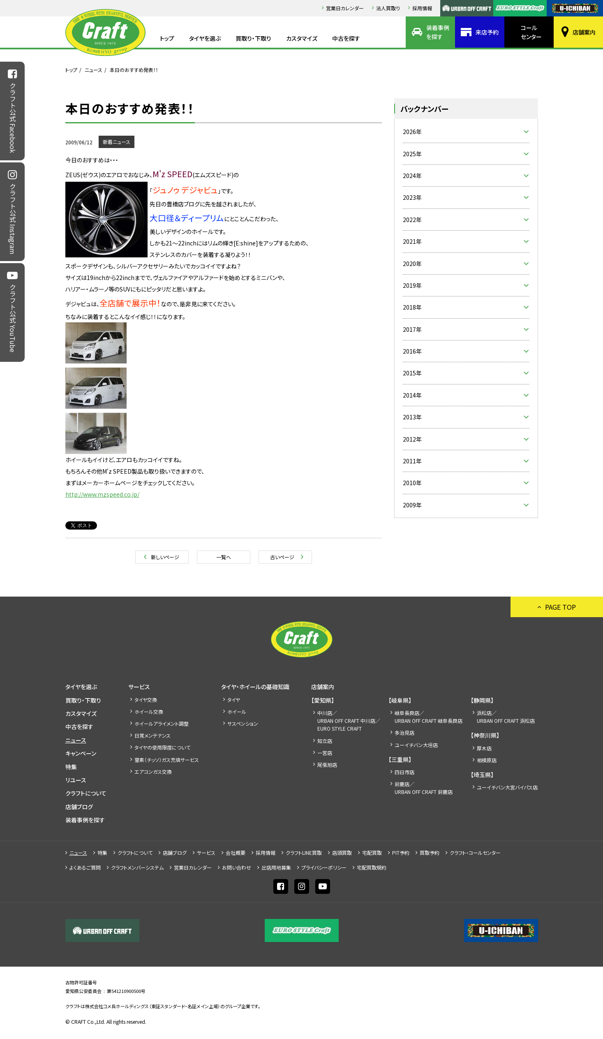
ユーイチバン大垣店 (416, 744)
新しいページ (165, 556)
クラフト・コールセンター (475, 852)
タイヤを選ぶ (205, 38)
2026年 (412, 131)
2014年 (412, 395)
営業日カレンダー (345, 8)
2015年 (412, 373)
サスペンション (242, 723)
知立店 (324, 740)
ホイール (236, 711)
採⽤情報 (422, 8)
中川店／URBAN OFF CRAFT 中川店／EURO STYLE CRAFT (348, 720)
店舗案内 (584, 32)
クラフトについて (85, 793)
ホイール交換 (148, 711)
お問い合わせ (236, 867)
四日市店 (404, 771)
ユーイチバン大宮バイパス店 (507, 787)
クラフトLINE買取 (304, 852)
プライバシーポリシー (324, 867)
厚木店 (484, 748)
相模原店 (487, 760)
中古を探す (346, 38)
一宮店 (324, 752)
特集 (71, 767)
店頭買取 (342, 852)
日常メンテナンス (152, 735)
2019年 (412, 285)
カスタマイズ (301, 38)
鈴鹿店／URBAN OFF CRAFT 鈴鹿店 (424, 787)
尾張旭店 (327, 764)
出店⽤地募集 (276, 867)
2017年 (412, 329)
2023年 (412, 197)
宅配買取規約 (371, 867)
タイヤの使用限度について (162, 747)
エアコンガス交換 (153, 771)
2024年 (412, 175)
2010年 (412, 483)
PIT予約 (400, 852)
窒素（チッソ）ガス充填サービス (166, 759)
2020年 (412, 263)
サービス (139, 687)
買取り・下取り (253, 38)
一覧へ (223, 556)
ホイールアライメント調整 (161, 723)
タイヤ (233, 699)
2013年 (412, 417)
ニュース (93, 69)
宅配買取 (372, 852)
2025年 (412, 154)
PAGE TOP (560, 607)
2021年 (412, 241)
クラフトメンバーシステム (137, 867)
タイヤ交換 (145, 699)
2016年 (412, 351)
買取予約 (429, 852)
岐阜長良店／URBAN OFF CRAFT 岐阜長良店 (428, 716)
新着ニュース (116, 141)
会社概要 (235, 852)
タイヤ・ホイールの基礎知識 (255, 687)
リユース (75, 780)
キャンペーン (80, 753)
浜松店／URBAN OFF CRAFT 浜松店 (506, 716)
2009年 (412, 505)
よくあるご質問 (85, 867)
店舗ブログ (79, 807)
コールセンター (531, 32)
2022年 (412, 219)
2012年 (412, 439)
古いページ (282, 556)
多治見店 (404, 732)
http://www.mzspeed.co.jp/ (102, 494)
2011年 (412, 461)
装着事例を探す (437, 32)
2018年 (412, 307)
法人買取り (388, 8)
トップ (167, 38)
